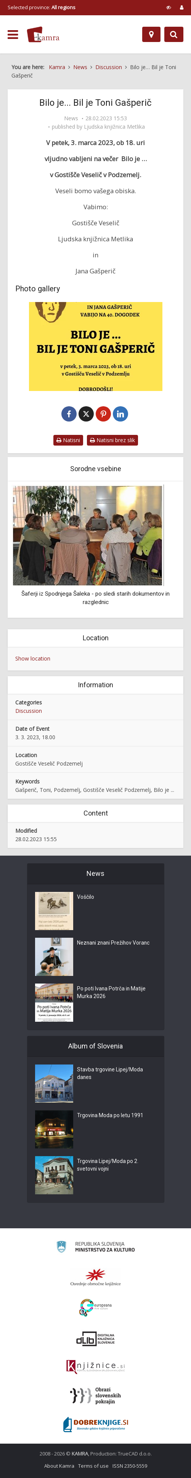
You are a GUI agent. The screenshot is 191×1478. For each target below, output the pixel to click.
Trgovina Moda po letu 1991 (110, 1116)
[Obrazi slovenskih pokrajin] (95, 1395)
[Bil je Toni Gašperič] (95, 346)
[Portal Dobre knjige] (95, 1424)
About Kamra (59, 1465)
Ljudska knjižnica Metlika (114, 126)
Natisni (68, 440)
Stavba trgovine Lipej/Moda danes (110, 1074)
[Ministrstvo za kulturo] (95, 1248)
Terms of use (93, 1465)
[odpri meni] (13, 35)
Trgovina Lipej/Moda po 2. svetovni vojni (108, 1166)
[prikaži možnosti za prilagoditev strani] (168, 7)
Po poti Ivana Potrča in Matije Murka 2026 (111, 993)
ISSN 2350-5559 (129, 1465)
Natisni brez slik (112, 440)
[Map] (151, 34)
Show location (32, 658)
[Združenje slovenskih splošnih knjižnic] (95, 1367)
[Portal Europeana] (95, 1308)
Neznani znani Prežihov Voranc (114, 943)
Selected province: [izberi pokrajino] (41, 7)
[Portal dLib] (96, 1338)
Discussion (28, 710)
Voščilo (85, 898)
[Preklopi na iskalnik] (173, 34)
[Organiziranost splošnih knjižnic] (95, 1277)
